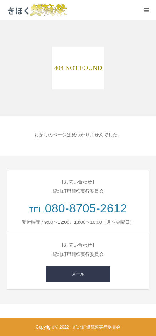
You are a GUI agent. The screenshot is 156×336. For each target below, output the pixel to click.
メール (78, 274)
